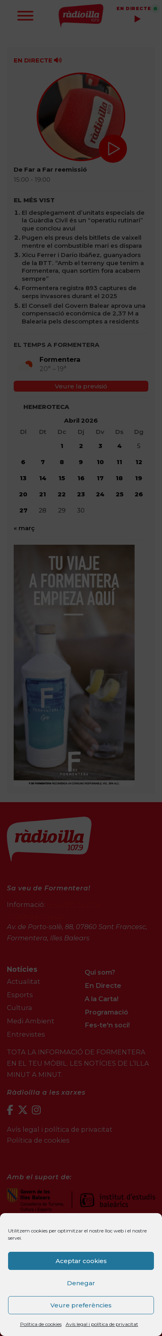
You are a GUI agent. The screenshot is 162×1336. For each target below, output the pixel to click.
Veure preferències (81, 1305)
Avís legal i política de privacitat (102, 1324)
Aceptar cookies (81, 1261)
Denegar (81, 1283)
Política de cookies (41, 1324)
